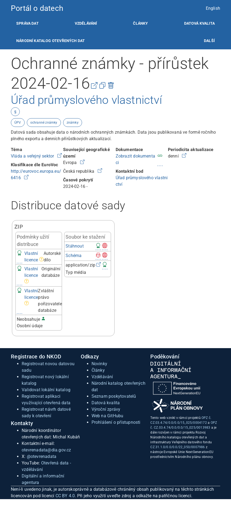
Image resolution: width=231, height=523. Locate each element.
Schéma (74, 255)
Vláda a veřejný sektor (33, 156)
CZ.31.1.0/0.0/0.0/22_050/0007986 (177, 447)
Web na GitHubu (107, 415)
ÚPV (17, 122)
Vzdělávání (86, 23)
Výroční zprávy (106, 409)
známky (73, 122)
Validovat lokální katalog (46, 389)
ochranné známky (43, 122)
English (213, 8)
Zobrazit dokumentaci (135, 159)
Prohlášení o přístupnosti (116, 422)
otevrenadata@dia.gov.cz (46, 450)
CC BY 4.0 (65, 495)
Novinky (99, 363)
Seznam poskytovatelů (114, 396)
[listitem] (27, 23)
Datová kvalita (199, 23)
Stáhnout (75, 246)
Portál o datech (37, 8)
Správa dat (27, 23)
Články (140, 23)
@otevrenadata (42, 456)
